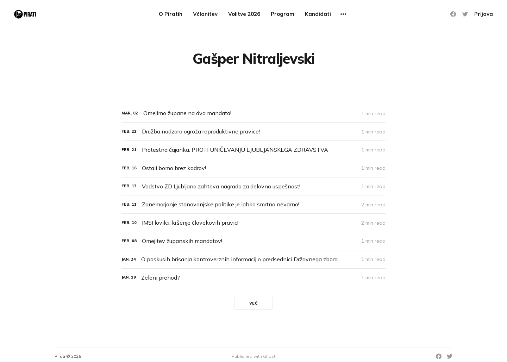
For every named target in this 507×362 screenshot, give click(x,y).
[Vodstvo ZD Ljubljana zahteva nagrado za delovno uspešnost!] (253, 186)
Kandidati (318, 14)
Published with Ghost (253, 356)
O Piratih (170, 14)
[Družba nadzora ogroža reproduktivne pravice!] (253, 132)
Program (282, 14)
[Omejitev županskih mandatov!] (253, 241)
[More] (343, 14)
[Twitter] (465, 14)
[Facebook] (453, 14)
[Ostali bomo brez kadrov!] (253, 168)
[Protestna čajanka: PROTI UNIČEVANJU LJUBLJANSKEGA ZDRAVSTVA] (253, 150)
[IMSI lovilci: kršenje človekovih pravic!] (253, 223)
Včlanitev (205, 14)
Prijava (483, 14)
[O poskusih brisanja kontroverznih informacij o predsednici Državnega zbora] (253, 259)
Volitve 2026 (244, 14)
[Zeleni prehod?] (253, 278)
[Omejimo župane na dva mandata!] (253, 113)
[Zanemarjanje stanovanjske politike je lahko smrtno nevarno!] (253, 204)
